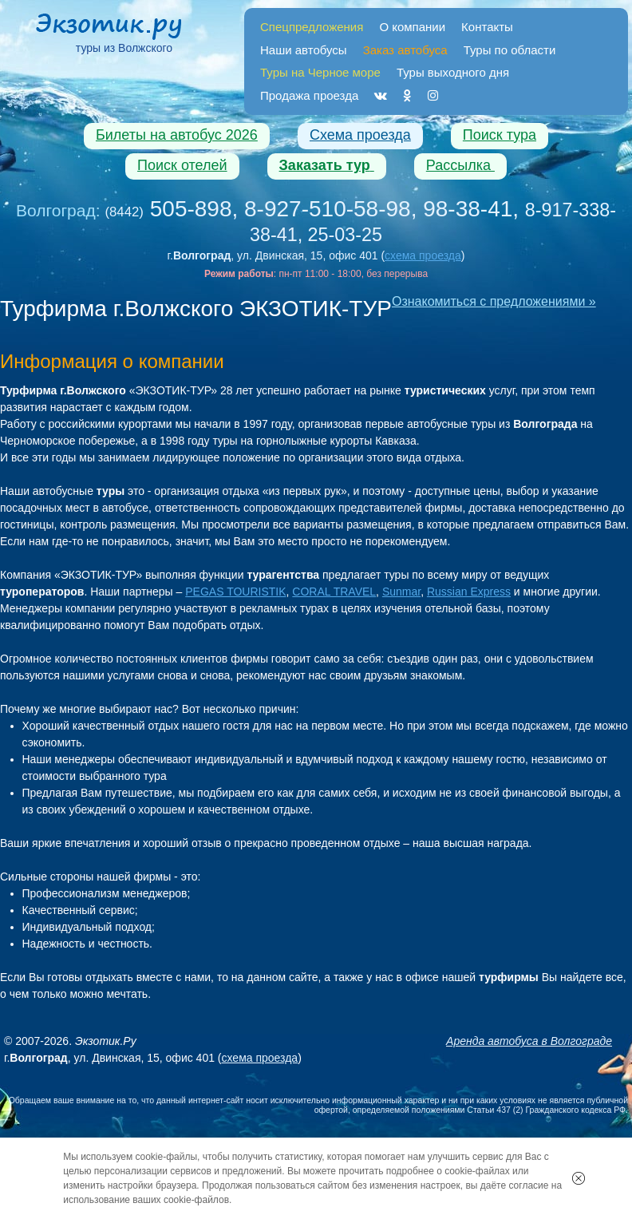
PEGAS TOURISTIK (235, 591)
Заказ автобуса (405, 50)
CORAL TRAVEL (334, 591)
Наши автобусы (303, 50)
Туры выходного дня (453, 72)
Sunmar (401, 591)
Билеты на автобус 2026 (177, 135)
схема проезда (423, 255)
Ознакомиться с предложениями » (494, 301)
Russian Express (469, 591)
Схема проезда (360, 135)
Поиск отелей (182, 165)
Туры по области (510, 50)
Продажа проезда (309, 95)
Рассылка (460, 165)
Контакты (487, 27)
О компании (412, 27)
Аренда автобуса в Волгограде (529, 1041)
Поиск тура (499, 135)
